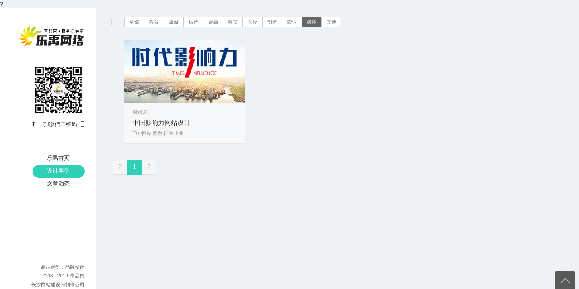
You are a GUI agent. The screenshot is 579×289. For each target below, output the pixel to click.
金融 (213, 22)
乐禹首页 (58, 158)
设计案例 (58, 170)
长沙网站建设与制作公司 (57, 284)
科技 (233, 22)
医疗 (252, 22)
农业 (292, 22)
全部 (134, 22)
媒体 (311, 22)
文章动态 (58, 183)
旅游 (174, 22)
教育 (154, 22)
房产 (193, 22)
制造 (272, 22)
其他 (331, 22)
